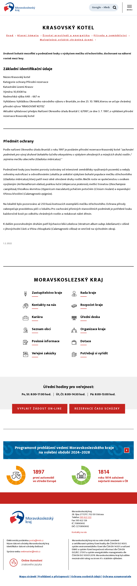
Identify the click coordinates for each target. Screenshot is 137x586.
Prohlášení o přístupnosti (53, 576)
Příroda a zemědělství (110, 35)
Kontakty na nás (79, 532)
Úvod (10, 35)
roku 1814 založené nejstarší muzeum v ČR (115, 476)
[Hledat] (114, 7)
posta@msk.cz (36, 540)
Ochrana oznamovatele (117, 576)
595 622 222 (85, 517)
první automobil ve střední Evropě (50, 476)
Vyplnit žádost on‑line (39, 408)
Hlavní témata (28, 35)
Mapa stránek (27, 576)
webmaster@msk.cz (30, 551)
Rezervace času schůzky (97, 408)
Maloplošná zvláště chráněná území (66, 40)
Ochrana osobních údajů (86, 576)
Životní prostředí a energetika (66, 35)
